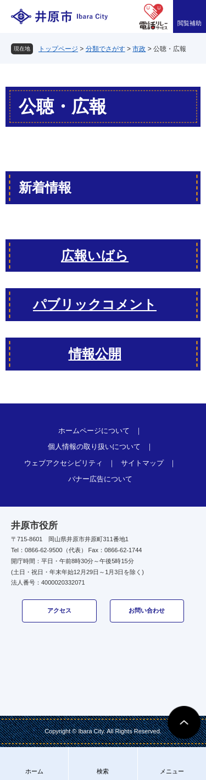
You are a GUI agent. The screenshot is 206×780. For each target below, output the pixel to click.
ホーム (34, 771)
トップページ (58, 49)
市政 (139, 49)
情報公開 (95, 353)
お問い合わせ (147, 610)
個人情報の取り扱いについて (94, 446)
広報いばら (95, 255)
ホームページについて (94, 431)
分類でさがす (105, 49)
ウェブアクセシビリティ (63, 463)
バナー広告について (100, 479)
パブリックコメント (95, 304)
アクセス (59, 610)
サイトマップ (142, 463)
